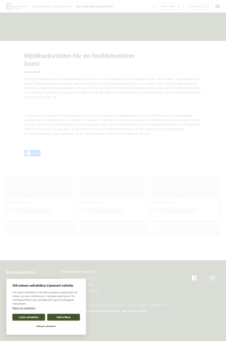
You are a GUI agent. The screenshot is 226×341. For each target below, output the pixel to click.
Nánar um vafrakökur (23, 308)
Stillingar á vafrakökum (46, 326)
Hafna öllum (64, 317)
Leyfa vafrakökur (29, 317)
